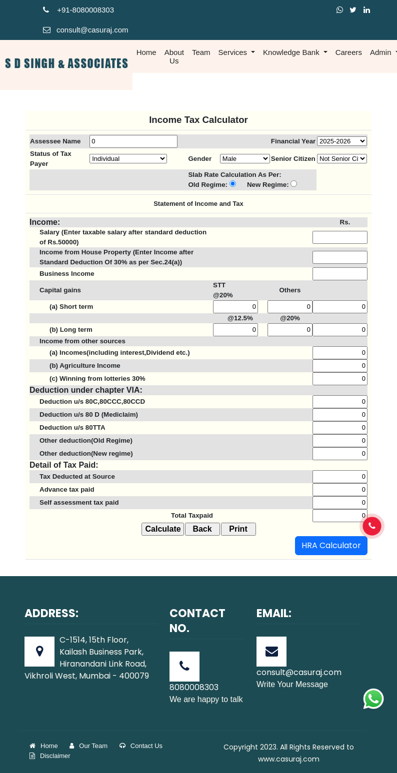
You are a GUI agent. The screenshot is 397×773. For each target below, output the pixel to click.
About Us (174, 56)
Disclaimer (50, 756)
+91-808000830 (76, 9)
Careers (349, 52)
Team (201, 52)
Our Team (89, 746)
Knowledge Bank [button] (292, 52)
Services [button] (234, 52)
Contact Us (141, 746)
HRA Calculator (331, 545)
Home (146, 52)
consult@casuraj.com (85, 29)
